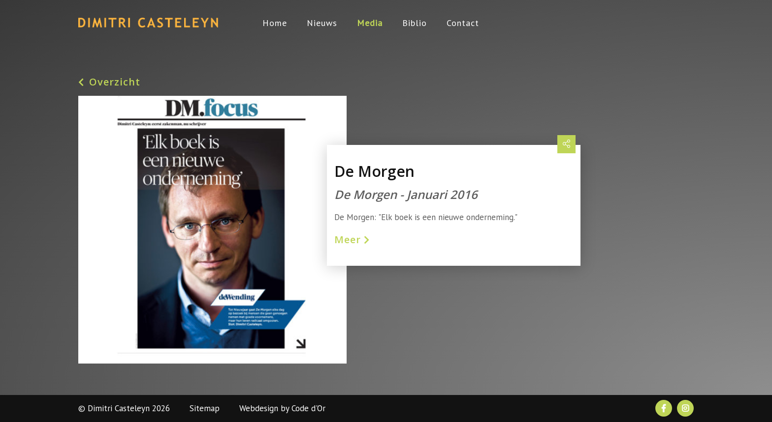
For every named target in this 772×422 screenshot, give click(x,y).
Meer (352, 239)
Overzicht (109, 82)
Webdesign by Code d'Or (282, 408)
